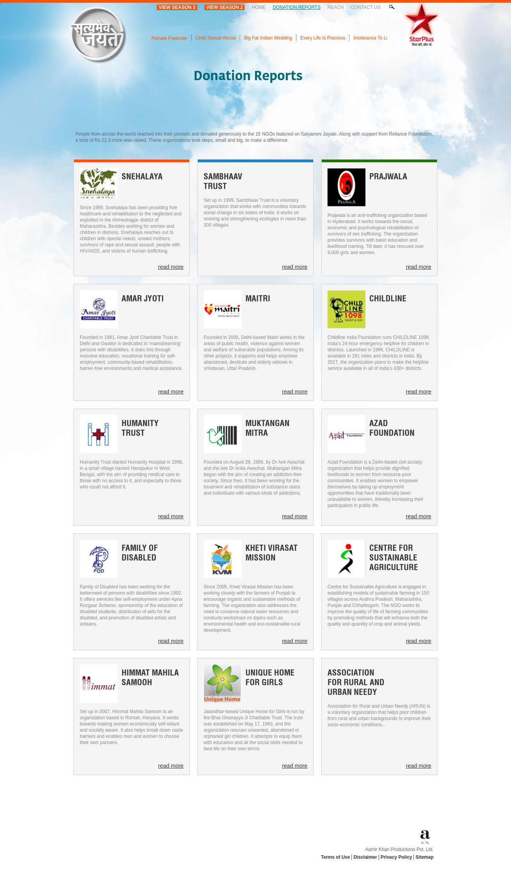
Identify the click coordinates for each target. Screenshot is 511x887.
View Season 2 (224, 7)
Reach (336, 7)
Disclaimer (365, 857)
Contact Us (366, 7)
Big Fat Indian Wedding (268, 38)
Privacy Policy (396, 857)
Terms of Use (335, 857)
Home (259, 7)
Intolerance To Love (373, 38)
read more (170, 267)
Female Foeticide (169, 38)
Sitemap (424, 857)
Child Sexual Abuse (215, 38)
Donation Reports (297, 7)
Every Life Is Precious (322, 38)
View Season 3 (177, 7)
